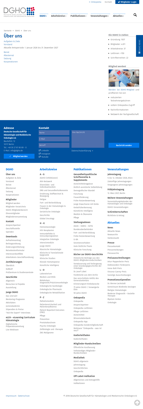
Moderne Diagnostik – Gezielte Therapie (121, 294)
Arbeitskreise (58, 16)
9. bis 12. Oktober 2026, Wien (120, 178)
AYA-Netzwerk (46, 181)
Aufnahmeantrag (13, 240)
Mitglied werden (18, 156)
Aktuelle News (114, 231)
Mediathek (79, 357)
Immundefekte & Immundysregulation (49, 235)
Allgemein (10, 281)
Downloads (11, 236)
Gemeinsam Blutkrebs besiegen (122, 287)
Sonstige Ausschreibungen (119, 275)
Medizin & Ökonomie (83, 214)
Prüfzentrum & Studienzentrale (19, 272)
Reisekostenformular (15, 250)
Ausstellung (11, 287)
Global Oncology (47, 218)
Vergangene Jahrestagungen (120, 185)
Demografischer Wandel (84, 190)
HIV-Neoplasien (47, 230)
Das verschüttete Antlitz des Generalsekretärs (86, 279)
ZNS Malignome (47, 332)
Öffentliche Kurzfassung (84, 347)
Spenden (10, 232)
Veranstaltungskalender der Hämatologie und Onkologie (120, 202)
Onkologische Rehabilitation (52, 293)
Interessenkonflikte (14, 254)
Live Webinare (12, 330)
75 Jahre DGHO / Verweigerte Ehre (86, 288)
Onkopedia (96, 2)
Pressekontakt (114, 246)
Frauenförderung (81, 197)
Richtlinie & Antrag (116, 215)
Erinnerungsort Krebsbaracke (86, 284)
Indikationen (79, 383)
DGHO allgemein (81, 361)
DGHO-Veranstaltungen (118, 207)
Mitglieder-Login (127, 2)
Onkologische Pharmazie (51, 289)
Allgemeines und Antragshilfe (87, 380)
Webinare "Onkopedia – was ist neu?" (88, 329)
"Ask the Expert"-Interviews (18, 313)
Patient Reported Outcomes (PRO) (52, 311)
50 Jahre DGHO (80, 293)
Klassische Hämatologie (50, 249)
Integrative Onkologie (49, 239)
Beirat (6, 52)
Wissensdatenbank (82, 318)
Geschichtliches (81, 368)
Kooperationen (11, 61)
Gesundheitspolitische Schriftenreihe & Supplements (85, 177)
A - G (42, 174)
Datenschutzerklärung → (82, 151)
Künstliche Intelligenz (49, 265)
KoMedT (9, 269)
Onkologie (112, 302)
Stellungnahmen (82, 222)
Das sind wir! (11, 296)
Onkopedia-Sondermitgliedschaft (88, 325)
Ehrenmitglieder (13, 213)
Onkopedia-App (80, 321)
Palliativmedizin (47, 301)
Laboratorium (46, 273)
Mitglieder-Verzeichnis (16, 206)
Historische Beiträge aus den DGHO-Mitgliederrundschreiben (88, 259)
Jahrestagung (79, 365)
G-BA (76, 239)
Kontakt (108, 2)
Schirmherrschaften (118, 212)
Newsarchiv (113, 234)
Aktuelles (118, 16)
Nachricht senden (124, 145)
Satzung (7, 58)
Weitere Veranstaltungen (120, 198)
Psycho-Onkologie (48, 326)
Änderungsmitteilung (15, 247)
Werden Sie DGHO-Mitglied (121, 89)
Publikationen (78, 16)
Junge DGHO (12, 292)
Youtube (43, 157)
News (110, 227)
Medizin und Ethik (47, 277)
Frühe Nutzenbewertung (84, 200)
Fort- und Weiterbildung (50, 203)
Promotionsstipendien (119, 279)
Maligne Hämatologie (117, 290)
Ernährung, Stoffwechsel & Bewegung (51, 195)
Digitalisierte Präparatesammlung (15, 325)
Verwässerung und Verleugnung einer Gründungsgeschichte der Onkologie (88, 266)
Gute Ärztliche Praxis (83, 246)
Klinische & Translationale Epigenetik (51, 254)
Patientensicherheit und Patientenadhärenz (50, 305)
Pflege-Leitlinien (81, 311)
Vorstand (8, 44)
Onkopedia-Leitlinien (83, 308)
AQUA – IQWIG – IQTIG (83, 226)
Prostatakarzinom (47, 322)
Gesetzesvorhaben (82, 243)
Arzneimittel (79, 315)
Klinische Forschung (82, 250)
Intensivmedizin (47, 243)
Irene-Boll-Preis (115, 268)
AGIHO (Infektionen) (49, 178)
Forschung (78, 194)
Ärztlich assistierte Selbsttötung (88, 187)
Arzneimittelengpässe (83, 184)
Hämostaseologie (47, 227)
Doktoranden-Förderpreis (119, 265)
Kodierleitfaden (82, 335)
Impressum (11, 396)
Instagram (44, 154)
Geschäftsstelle (13, 228)
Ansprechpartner (13, 225)
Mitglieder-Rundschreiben (87, 343)
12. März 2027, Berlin (116, 193)
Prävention (44, 319)
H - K (42, 223)
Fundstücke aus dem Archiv (86, 275)
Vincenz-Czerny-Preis (117, 272)
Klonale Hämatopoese (50, 262)
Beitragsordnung (13, 243)
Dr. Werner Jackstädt (117, 283)
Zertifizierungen (14, 262)
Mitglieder (11, 199)
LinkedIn (44, 150)
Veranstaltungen (100, 16)
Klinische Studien (47, 258)
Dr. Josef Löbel (80, 271)
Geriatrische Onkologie (50, 212)
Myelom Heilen (114, 299)
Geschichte (11, 277)
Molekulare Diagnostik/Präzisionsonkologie (54, 281)
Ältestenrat (9, 55)
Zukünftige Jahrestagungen (119, 181)
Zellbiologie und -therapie (51, 329)
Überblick (10, 265)
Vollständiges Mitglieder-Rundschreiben (85, 352)
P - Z (42, 297)
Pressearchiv (113, 253)
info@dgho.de (16, 150)
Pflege (42, 316)
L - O (42, 270)
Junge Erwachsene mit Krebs (86, 204)
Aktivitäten (11, 302)
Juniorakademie (13, 306)
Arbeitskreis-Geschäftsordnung (20, 257)
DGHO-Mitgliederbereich (17, 210)
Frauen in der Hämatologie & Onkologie (53, 207)
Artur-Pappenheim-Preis (118, 261)
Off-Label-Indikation (84, 376)
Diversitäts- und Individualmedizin (48, 186)
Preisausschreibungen (119, 258)
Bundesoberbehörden (83, 229)
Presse (111, 242)
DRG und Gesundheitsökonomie (54, 190)
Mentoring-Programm (15, 299)
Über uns (10, 174)
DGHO (43, 16)
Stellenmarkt (113, 238)
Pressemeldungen (115, 250)
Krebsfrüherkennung (83, 207)
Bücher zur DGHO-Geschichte (88, 254)
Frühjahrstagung (116, 189)
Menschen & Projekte (15, 284)
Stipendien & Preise (15, 309)
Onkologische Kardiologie (51, 286)
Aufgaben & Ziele (12, 41)
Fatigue (43, 199)
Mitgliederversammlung (16, 217)
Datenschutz (23, 396)
